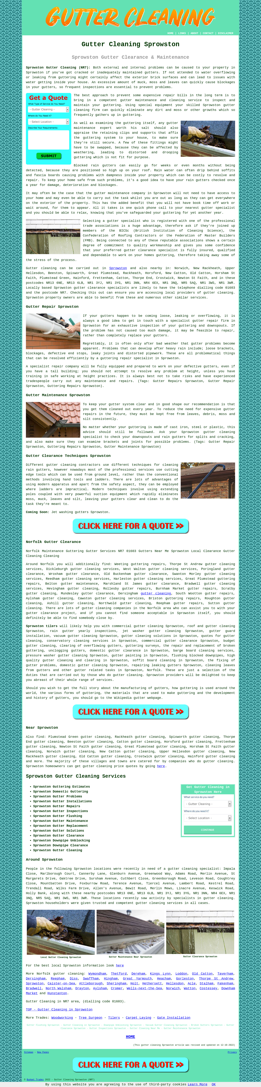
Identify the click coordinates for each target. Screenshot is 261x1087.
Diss (74, 978)
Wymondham (97, 974)
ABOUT (194, 33)
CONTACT (208, 33)
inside (60, 82)
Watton (190, 988)
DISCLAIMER (225, 33)
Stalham (207, 983)
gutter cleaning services (157, 579)
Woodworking (62, 1018)
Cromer (117, 988)
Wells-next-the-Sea (144, 988)
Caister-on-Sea (61, 983)
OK (214, 1084)
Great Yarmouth (137, 978)
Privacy (232, 1052)
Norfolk (154, 670)
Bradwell (34, 988)
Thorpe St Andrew (216, 978)
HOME (170, 33)
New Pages (43, 1052)
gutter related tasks (94, 670)
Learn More (197, 1084)
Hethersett (152, 983)
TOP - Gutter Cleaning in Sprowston (59, 1009)
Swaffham (91, 978)
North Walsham (58, 988)
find (40, 737)
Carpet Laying (138, 1018)
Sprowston (118, 268)
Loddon (181, 974)
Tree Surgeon (90, 1018)
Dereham (138, 974)
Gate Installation (173, 1018)
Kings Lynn (160, 974)
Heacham (164, 978)
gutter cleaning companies (106, 608)
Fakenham (225, 983)
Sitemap (28, 1052)
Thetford (119, 974)
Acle (192, 983)
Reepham (58, 978)
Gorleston (185, 978)
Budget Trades (35, 1079)
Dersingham (35, 978)
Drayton (82, 988)
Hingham (111, 978)
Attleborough (91, 983)
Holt (134, 983)
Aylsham (100, 988)
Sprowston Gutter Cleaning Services (76, 776)
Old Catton (202, 974)
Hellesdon (175, 983)
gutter (100, 193)
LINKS (182, 33)
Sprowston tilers (41, 626)
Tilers (114, 1018)
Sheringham (116, 983)
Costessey (208, 988)
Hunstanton (57, 993)
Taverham (225, 974)
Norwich (173, 988)
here (161, 766)
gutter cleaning (218, 292)
